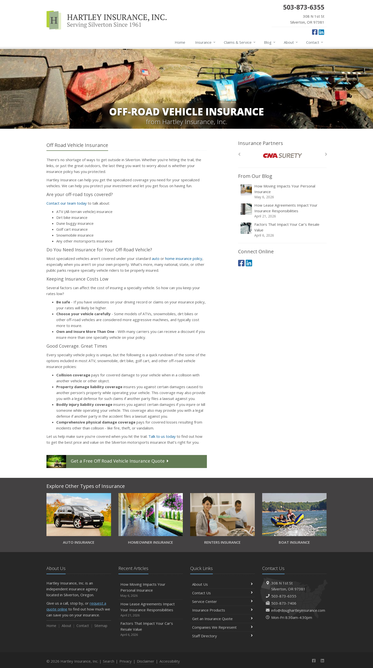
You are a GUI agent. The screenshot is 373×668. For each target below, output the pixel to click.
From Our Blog (255, 176)
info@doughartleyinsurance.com (298, 610)
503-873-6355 (283, 596)
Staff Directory (222, 635)
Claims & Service (240, 42)
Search (108, 661)
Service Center (222, 601)
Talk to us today (162, 436)
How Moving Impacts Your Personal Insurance (282, 191)
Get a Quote (108, 461)
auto (155, 258)
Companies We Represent (222, 627)
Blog (270, 42)
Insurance (205, 42)
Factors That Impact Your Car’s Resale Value (282, 230)
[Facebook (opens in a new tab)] (314, 32)
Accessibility (169, 661)
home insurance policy (183, 258)
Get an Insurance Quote (222, 618)
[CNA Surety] (282, 155)
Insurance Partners (260, 143)
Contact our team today (66, 203)
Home (180, 42)
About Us (222, 584)
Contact (315, 42)
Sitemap (100, 625)
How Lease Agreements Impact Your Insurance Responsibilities (282, 211)
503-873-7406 (283, 603)
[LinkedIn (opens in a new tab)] (321, 32)
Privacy (125, 661)
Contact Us (222, 592)
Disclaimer (145, 661)
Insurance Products (222, 610)
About (291, 42)
